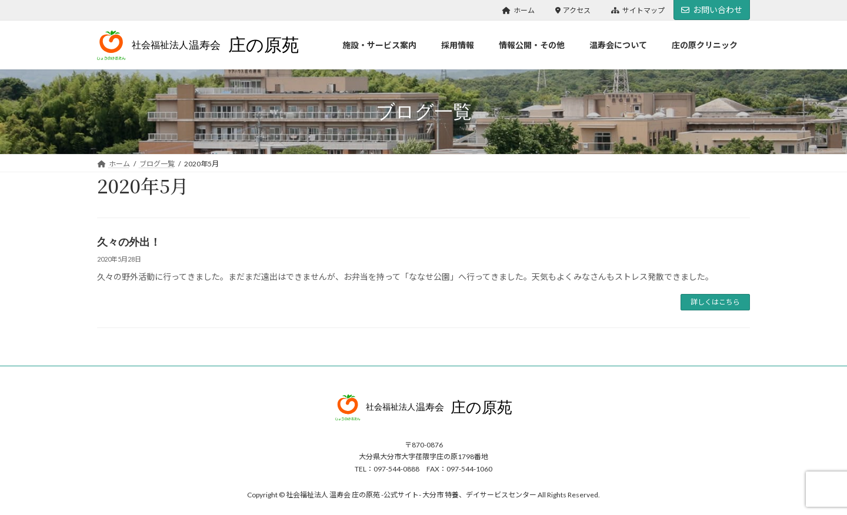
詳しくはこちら (715, 301)
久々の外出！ (129, 242)
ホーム (518, 10)
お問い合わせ (711, 10)
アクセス (573, 10)
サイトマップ (638, 10)
